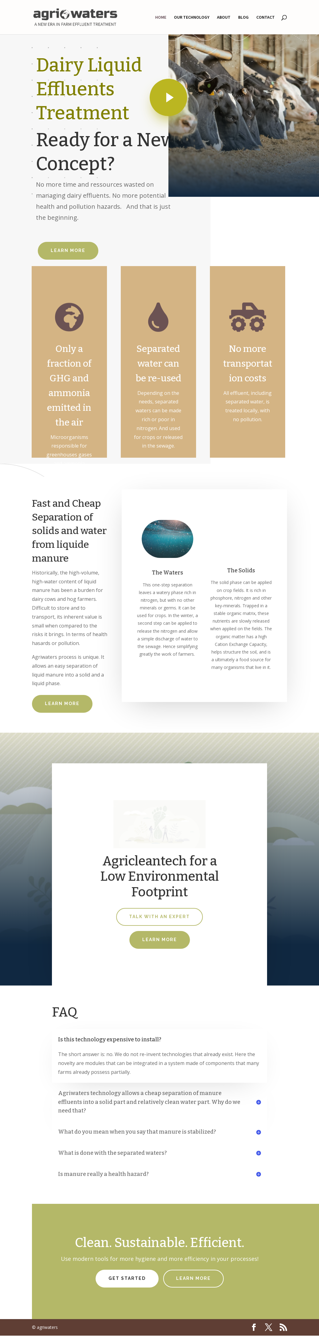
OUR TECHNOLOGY (191, 17)
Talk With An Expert (159, 916)
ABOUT (223, 17)
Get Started (127, 1278)
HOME (160, 17)
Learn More (68, 250)
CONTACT (265, 17)
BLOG (243, 17)
